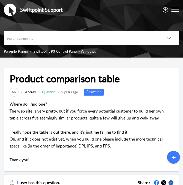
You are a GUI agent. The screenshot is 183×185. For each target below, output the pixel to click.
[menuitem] (165, 10)
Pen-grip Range (16, 51)
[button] (165, 10)
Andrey (30, 92)
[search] (81, 38)
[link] (14, 92)
